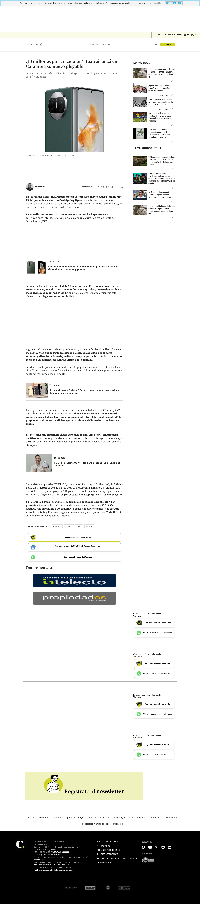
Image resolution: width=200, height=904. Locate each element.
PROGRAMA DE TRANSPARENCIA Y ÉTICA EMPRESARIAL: (57, 862)
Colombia (89, 526)
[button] (172, 81)
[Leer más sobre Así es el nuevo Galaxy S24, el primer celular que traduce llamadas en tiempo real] (36, 390)
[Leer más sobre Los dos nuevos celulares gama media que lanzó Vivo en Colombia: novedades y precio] (36, 267)
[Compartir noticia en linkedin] (122, 187)
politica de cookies (154, 3)
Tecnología (54, 261)
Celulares (68, 526)
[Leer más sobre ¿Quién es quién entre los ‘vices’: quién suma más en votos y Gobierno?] (161, 88)
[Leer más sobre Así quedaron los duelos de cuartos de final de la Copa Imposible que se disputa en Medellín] (161, 117)
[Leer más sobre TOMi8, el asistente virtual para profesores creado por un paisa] (39, 463)
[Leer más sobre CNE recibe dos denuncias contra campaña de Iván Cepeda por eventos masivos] (161, 195)
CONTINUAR (173, 3)
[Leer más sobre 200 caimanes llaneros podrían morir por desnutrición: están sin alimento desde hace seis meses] (161, 161)
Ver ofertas (137, 615)
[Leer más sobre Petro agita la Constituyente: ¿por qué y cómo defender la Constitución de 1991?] (161, 102)
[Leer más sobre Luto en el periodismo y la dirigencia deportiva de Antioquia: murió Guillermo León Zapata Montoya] (161, 133)
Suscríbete (168, 45)
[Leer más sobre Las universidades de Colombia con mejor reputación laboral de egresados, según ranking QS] (161, 73)
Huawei (78, 526)
